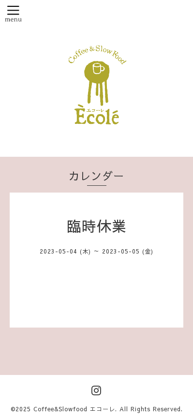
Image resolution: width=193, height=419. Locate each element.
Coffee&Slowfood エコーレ (74, 409)
